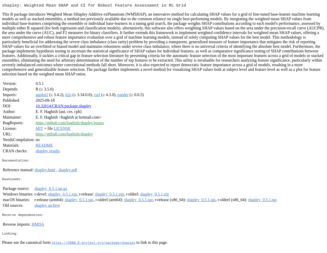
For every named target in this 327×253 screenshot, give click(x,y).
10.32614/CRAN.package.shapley (63, 107)
